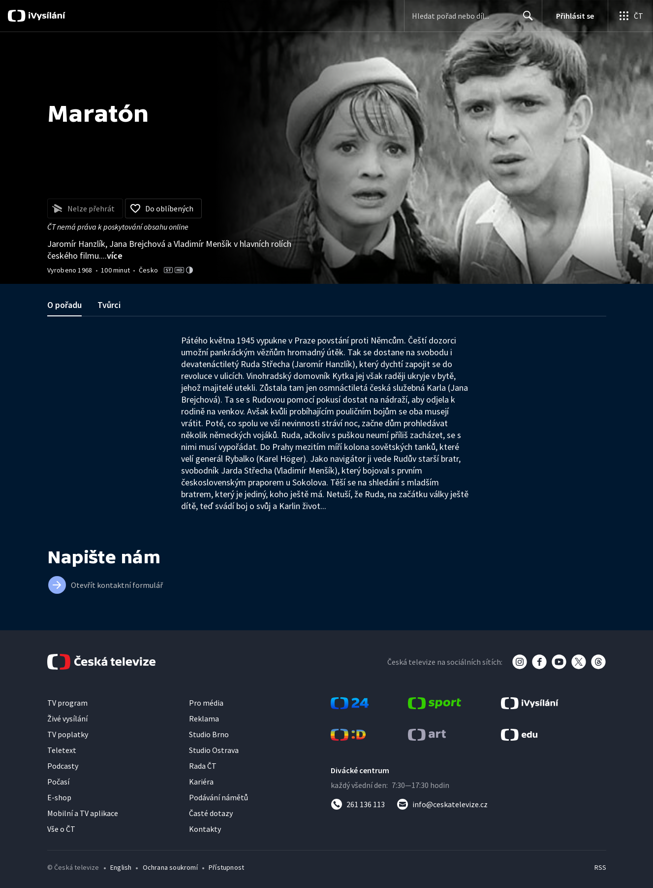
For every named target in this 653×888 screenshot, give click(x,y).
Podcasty (62, 766)
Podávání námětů (218, 797)
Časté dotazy (211, 813)
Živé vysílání (67, 718)
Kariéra (201, 781)
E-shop (59, 797)
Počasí (58, 781)
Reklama (204, 718)
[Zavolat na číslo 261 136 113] (358, 804)
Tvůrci (109, 304)
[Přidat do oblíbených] (163, 208)
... (112, 255)
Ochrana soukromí (170, 867)
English (120, 867)
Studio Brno (209, 734)
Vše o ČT (61, 829)
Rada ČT (203, 766)
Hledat (525, 20)
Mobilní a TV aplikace (82, 813)
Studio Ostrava (214, 750)
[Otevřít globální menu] (630, 16)
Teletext (61, 750)
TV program (67, 703)
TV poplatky (67, 734)
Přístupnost (226, 867)
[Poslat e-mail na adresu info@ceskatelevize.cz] (442, 804)
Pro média (206, 703)
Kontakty (205, 829)
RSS (600, 867)
